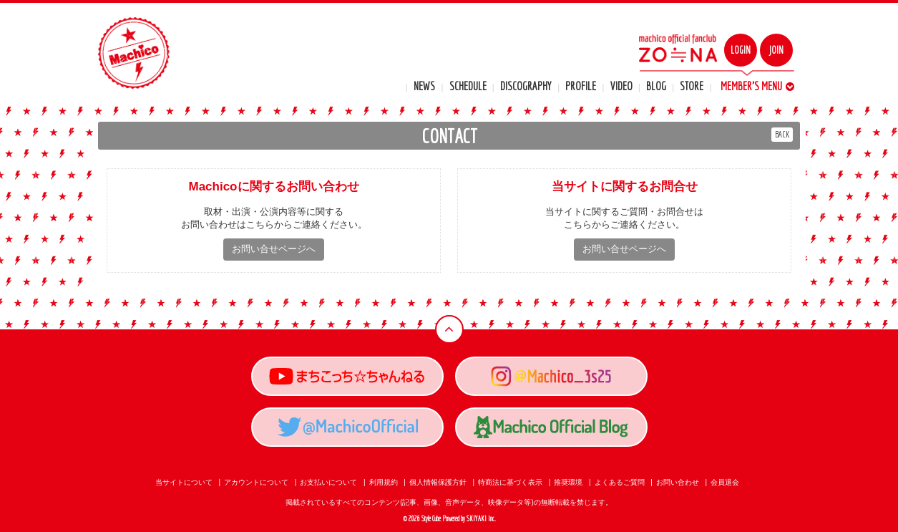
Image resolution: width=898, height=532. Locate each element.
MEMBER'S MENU (757, 85)
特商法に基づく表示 (510, 482)
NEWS (424, 85)
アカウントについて (256, 482)
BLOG (656, 85)
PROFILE (580, 85)
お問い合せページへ (274, 248)
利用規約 (383, 482)
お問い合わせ (677, 482)
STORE (691, 85)
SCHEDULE (468, 85)
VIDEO (621, 85)
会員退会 (725, 482)
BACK (782, 134)
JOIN (776, 50)
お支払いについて (328, 482)
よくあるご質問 (620, 482)
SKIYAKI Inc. (481, 519)
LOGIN (741, 50)
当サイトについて (184, 482)
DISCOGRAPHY (526, 85)
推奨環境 (568, 482)
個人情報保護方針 (438, 482)
